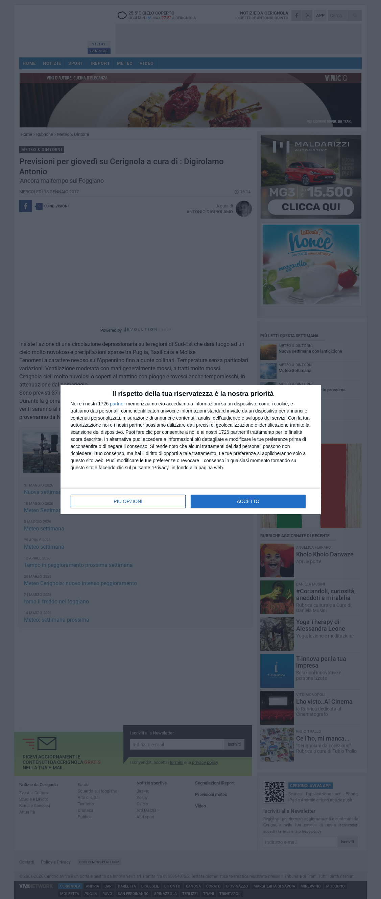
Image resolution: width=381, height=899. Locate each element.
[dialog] (191, 449)
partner (117, 403)
